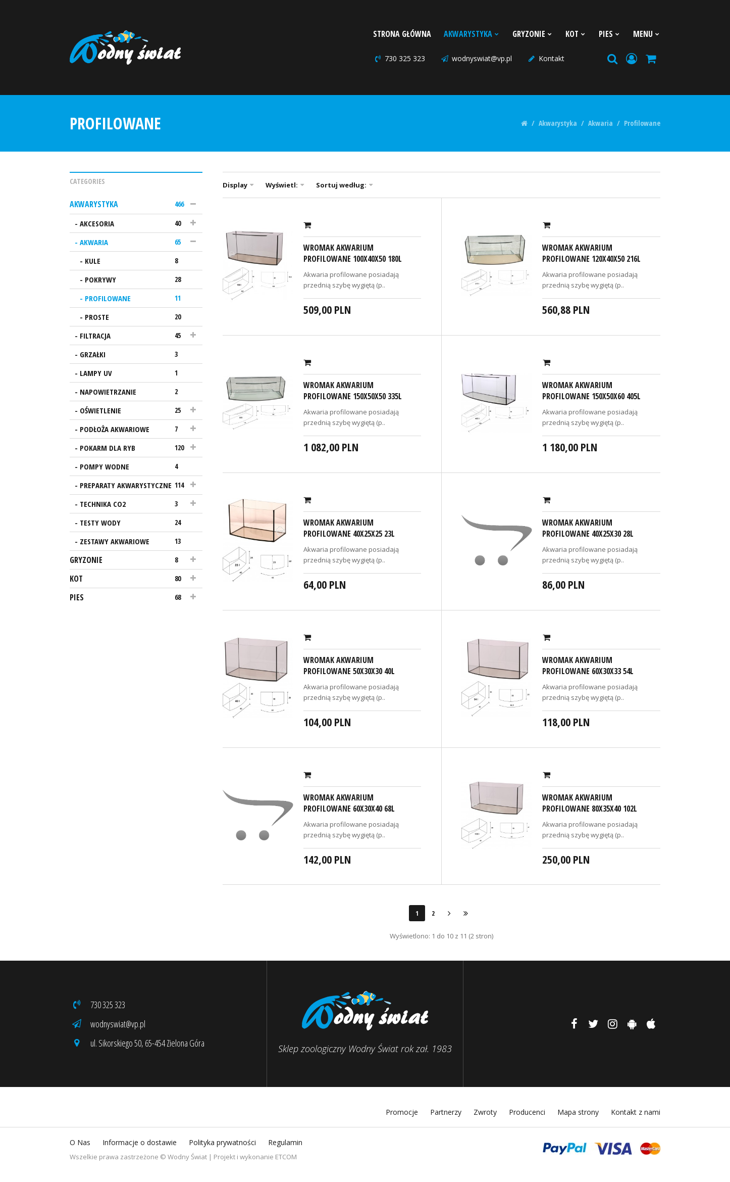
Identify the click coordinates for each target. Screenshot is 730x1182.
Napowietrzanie (133, 392)
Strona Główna (402, 33)
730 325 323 (399, 58)
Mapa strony (578, 1112)
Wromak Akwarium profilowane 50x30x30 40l (349, 665)
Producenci (527, 1112)
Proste (136, 317)
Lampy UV (133, 373)
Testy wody (133, 522)
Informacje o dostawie (139, 1142)
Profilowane (642, 123)
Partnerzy (445, 1112)
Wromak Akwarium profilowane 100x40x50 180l (352, 253)
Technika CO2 (133, 504)
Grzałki (133, 354)
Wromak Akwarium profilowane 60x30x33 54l (588, 665)
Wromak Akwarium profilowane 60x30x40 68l (349, 803)
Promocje (402, 1112)
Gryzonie (532, 33)
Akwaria (600, 123)
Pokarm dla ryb (133, 448)
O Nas (80, 1142)
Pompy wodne (133, 466)
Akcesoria (133, 223)
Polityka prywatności (222, 1142)
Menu (646, 33)
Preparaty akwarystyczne (133, 485)
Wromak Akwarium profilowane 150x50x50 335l (352, 391)
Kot (575, 33)
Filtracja (133, 335)
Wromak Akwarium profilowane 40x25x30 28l (588, 528)
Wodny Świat (187, 1156)
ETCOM (286, 1156)
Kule (136, 261)
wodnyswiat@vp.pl (476, 58)
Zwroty (485, 1112)
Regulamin (285, 1142)
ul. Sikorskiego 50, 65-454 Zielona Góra (137, 1043)
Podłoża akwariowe (133, 429)
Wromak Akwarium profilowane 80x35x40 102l (589, 803)
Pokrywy (136, 279)
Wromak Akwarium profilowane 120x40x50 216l (591, 253)
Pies (609, 33)
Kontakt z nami (635, 1112)
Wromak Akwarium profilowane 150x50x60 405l (591, 391)
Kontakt (545, 58)
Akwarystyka (472, 33)
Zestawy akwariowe (133, 541)
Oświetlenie (133, 410)
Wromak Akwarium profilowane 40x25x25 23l (349, 528)
